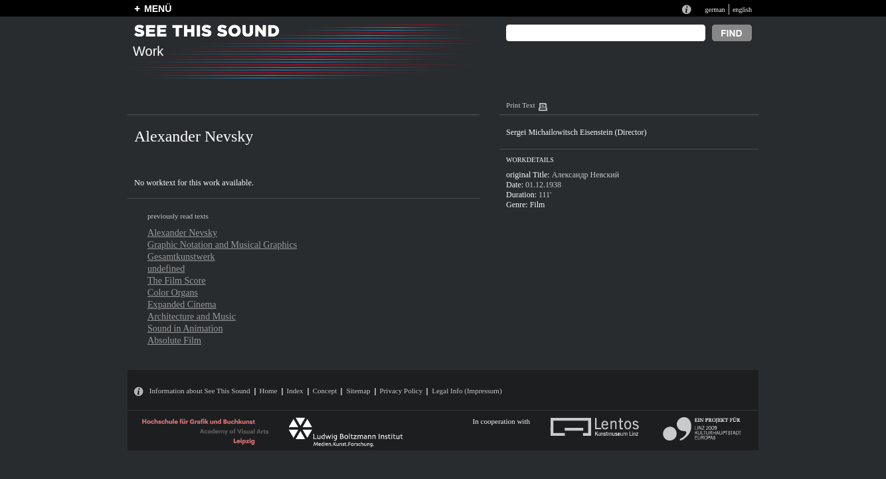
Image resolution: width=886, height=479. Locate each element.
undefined (166, 268)
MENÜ (157, 8)
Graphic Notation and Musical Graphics (222, 244)
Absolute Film (174, 340)
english (742, 9)
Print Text (520, 105)
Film (537, 204)
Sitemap (358, 391)
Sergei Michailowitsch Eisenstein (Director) (576, 132)
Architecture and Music (191, 316)
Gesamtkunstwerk (181, 256)
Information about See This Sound (199, 391)
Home (269, 391)
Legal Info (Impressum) (466, 391)
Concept (325, 391)
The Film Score (176, 280)
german (715, 9)
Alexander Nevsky (182, 232)
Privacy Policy (401, 391)
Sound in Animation (184, 328)
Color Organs (172, 292)
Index (295, 391)
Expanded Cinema (182, 304)
